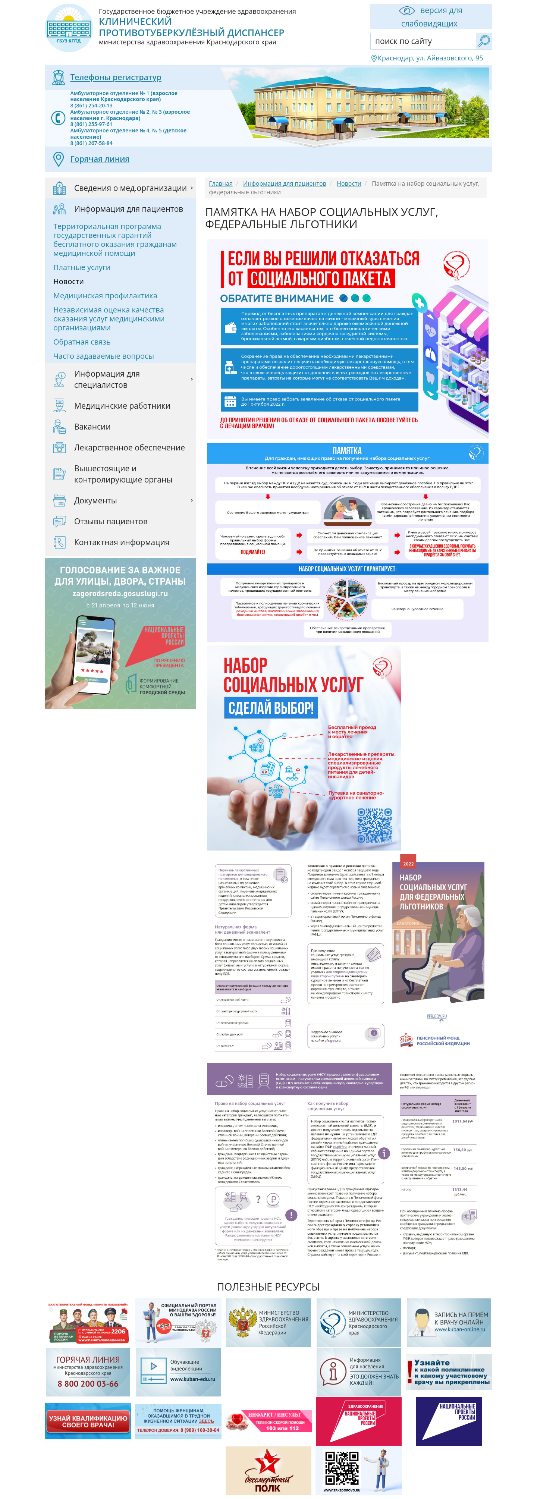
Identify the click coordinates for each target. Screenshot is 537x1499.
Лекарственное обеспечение (129, 447)
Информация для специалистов (107, 379)
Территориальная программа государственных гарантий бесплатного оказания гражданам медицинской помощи (115, 239)
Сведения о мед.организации (130, 188)
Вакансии (92, 426)
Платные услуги (81, 267)
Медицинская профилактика (105, 295)
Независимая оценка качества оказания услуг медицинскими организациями (109, 319)
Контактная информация (121, 542)
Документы (95, 500)
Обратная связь (82, 342)
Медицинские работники (122, 405)
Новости (68, 281)
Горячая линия (99, 159)
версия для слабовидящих (429, 16)
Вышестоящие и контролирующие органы (123, 474)
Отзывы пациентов (111, 521)
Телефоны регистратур (115, 77)
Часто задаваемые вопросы (103, 356)
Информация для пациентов (128, 209)
